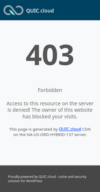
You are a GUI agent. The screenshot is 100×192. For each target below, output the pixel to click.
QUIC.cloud (70, 129)
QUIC (40, 10)
